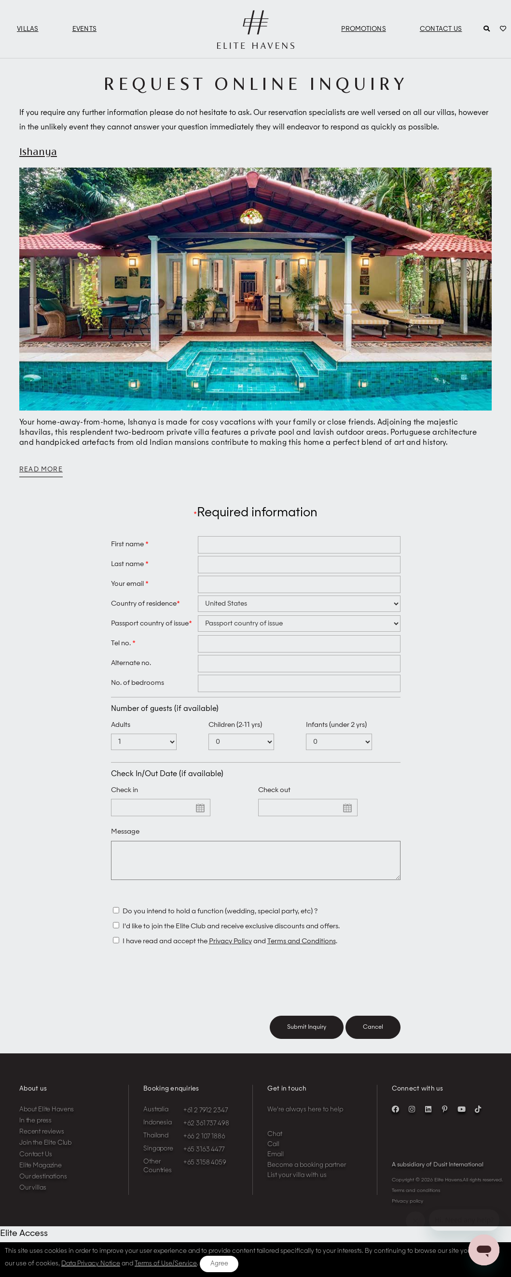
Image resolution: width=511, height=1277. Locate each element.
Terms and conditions (416, 1197)
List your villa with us (297, 1182)
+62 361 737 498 (206, 1131)
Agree (219, 1264)
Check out (274, 790)
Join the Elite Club (45, 1150)
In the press (35, 1128)
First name (130, 544)
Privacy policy (407, 1208)
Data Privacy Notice (90, 1264)
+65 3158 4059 (204, 1170)
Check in (124, 790)
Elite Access (24, 1240)
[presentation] (184, 989)
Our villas (32, 1195)
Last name (130, 564)
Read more (41, 470)
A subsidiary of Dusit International (437, 1172)
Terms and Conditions (301, 948)
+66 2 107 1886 (204, 1144)
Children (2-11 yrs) (235, 725)
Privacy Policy (230, 948)
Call (273, 1152)
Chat (274, 1141)
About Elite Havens (46, 1117)
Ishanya (38, 151)
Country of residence (145, 603)
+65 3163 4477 (203, 1157)
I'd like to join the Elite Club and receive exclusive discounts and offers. (231, 933)
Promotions (363, 29)
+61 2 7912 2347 (205, 1118)
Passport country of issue (151, 623)
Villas (28, 29)
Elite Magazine (40, 1173)
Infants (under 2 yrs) (336, 725)
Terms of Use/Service (166, 1264)
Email (275, 1162)
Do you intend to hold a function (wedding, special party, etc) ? (220, 918)
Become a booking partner (306, 1172)
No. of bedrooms (137, 683)
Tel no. (123, 643)
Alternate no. (131, 663)
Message (125, 831)
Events (84, 29)
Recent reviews (41, 1139)
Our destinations (43, 1184)
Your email (130, 584)
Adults (120, 725)
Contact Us (441, 29)
